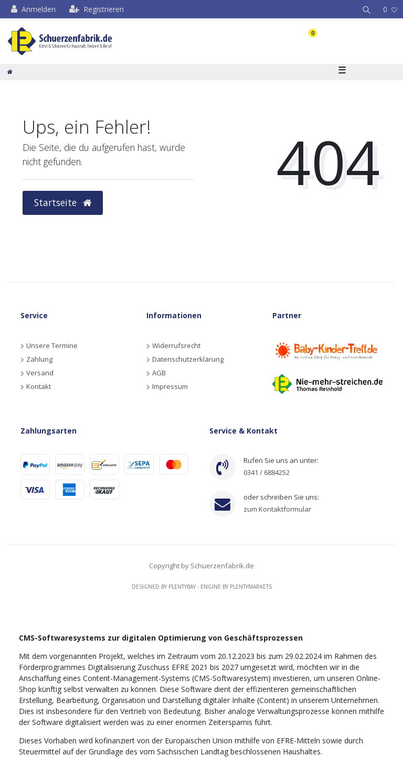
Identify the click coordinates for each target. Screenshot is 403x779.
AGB (159, 372)
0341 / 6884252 (266, 472)
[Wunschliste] (390, 9)
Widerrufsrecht (176, 345)
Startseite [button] (62, 202)
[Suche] (366, 9)
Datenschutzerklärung (188, 359)
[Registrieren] (96, 9)
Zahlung (39, 359)
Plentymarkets (251, 586)
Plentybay (182, 586)
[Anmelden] (33, 9)
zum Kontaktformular (277, 509)
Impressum (170, 386)
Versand (40, 372)
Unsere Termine (52, 345)
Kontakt (38, 386)
